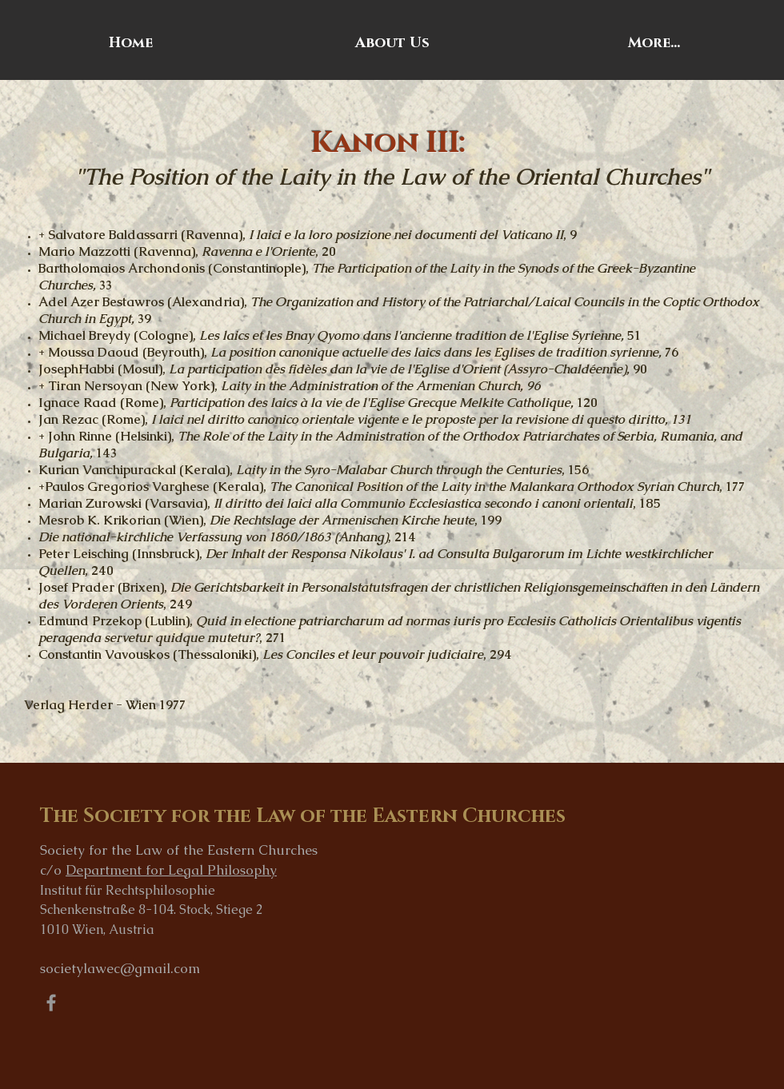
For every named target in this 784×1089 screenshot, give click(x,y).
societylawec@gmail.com (120, 968)
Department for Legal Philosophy (171, 870)
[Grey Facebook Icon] (51, 1002)
